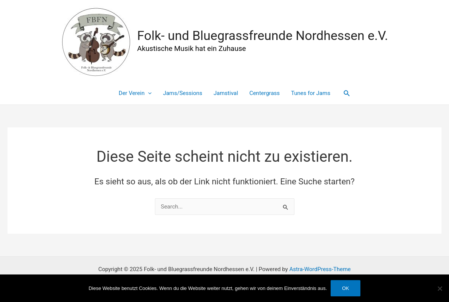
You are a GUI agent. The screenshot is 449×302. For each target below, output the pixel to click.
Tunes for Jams (310, 93)
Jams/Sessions (182, 93)
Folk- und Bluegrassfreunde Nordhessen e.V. (262, 35)
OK (345, 288)
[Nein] (439, 288)
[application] (148, 93)
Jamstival (226, 93)
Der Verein (135, 93)
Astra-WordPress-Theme (320, 269)
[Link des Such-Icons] (346, 93)
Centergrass (264, 93)
